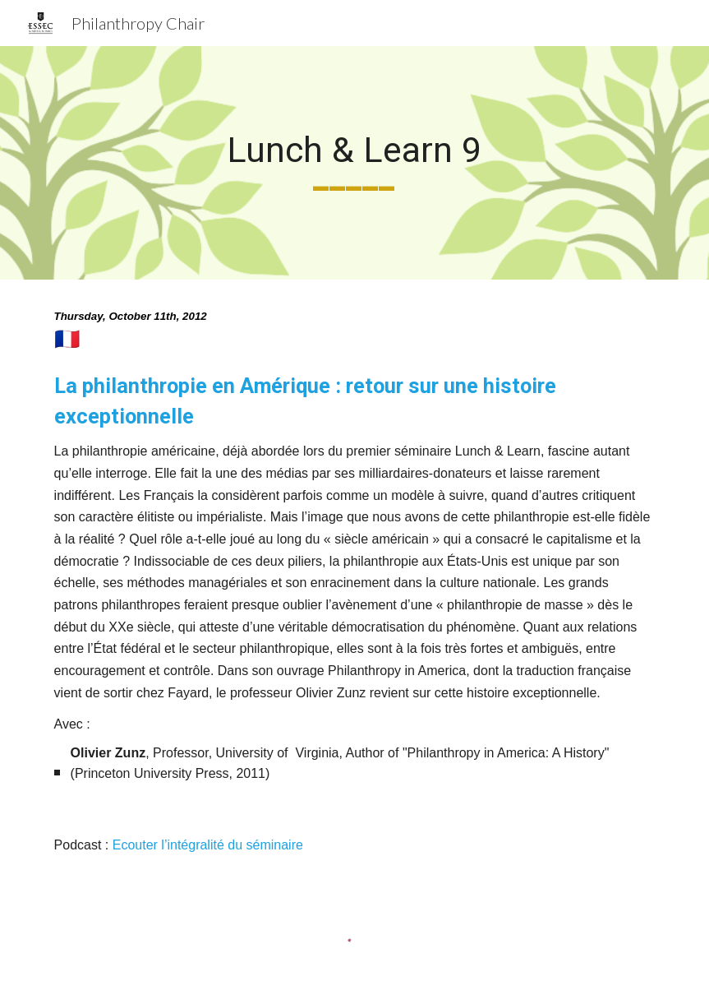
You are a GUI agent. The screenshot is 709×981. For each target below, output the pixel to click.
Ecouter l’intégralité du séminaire (208, 845)
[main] (354, 162)
